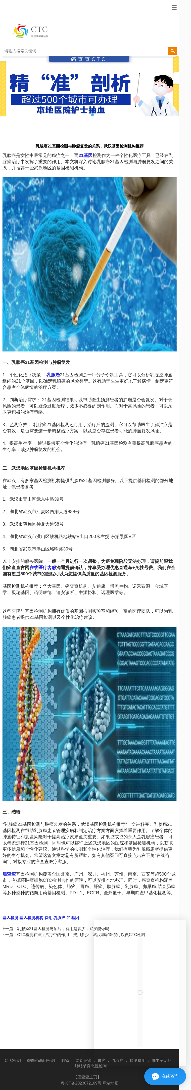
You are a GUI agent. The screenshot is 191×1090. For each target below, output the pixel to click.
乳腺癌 (53, 374)
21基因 (86, 155)
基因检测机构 (30, 918)
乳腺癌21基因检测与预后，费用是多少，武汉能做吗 (63, 929)
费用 (47, 918)
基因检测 (10, 918)
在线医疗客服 (42, 567)
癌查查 (9, 874)
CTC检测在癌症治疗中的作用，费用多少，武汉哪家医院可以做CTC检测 (81, 935)
